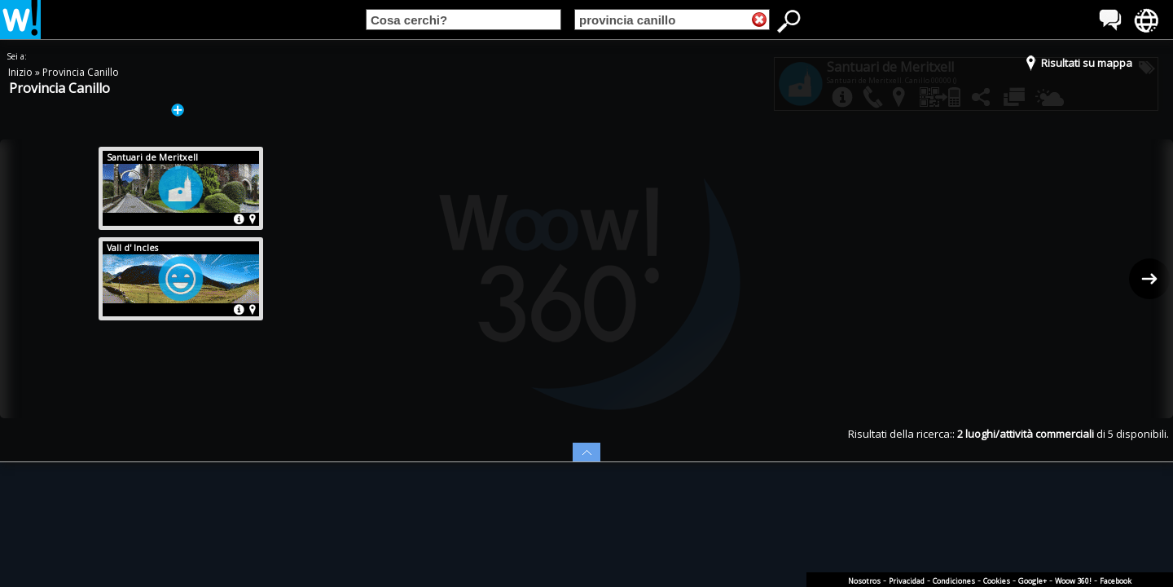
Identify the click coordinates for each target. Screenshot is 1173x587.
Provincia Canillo (80, 72)
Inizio (21, 72)
